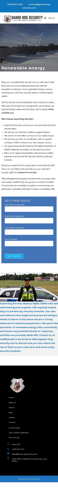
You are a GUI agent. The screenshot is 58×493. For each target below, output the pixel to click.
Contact (12, 422)
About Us (13, 402)
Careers (12, 417)
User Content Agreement (19, 433)
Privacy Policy (14, 428)
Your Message (29, 241)
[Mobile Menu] (49, 18)
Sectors (11, 407)
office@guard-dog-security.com (24, 454)
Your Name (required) (29, 207)
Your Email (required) (29, 218)
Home (11, 397)
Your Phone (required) (29, 230)
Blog (10, 412)
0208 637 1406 (14, 4)
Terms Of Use (14, 438)
